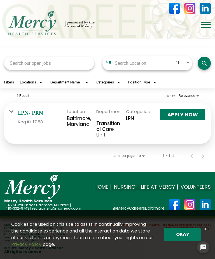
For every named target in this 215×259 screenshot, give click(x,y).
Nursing (124, 187)
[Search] (204, 63)
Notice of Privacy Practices (186, 225)
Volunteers (196, 187)
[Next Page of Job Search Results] (203, 155)
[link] (107, 123)
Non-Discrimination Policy (186, 228)
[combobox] (49, 63)
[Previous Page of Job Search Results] (191, 155)
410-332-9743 (17, 208)
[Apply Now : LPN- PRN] (182, 114)
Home (101, 187)
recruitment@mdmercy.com (56, 208)
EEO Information (106, 225)
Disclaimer (79, 225)
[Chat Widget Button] (203, 247)
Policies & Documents (141, 225)
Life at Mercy (158, 187)
